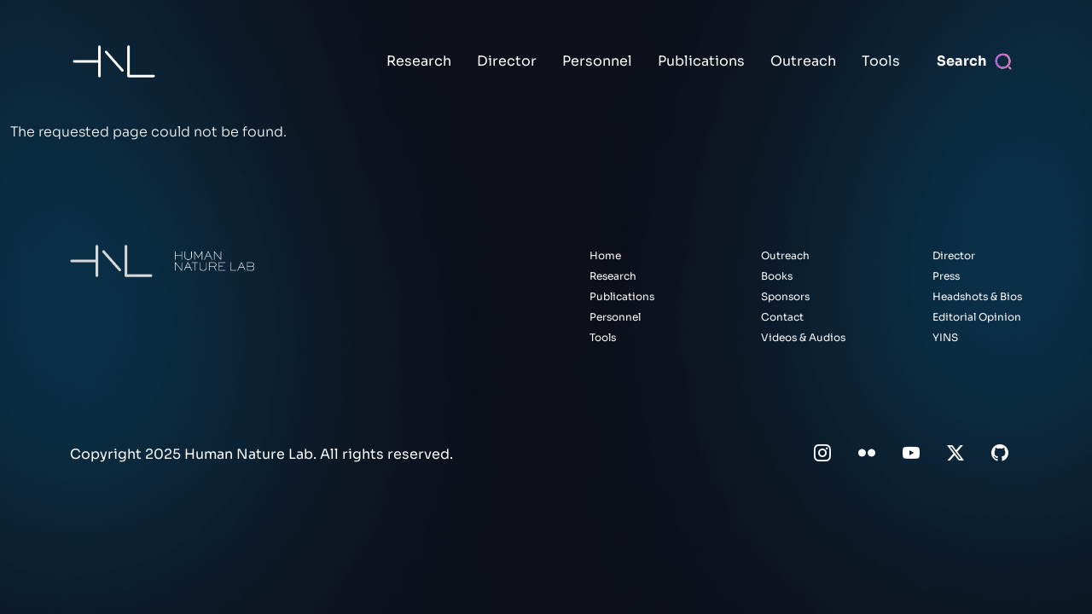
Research (418, 61)
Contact (782, 316)
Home (605, 255)
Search (961, 61)
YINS (945, 337)
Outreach (803, 61)
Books (777, 275)
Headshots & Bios (977, 296)
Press (946, 275)
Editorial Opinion (976, 316)
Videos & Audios (803, 337)
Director (507, 61)
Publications (701, 61)
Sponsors (785, 296)
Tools (881, 61)
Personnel (597, 61)
